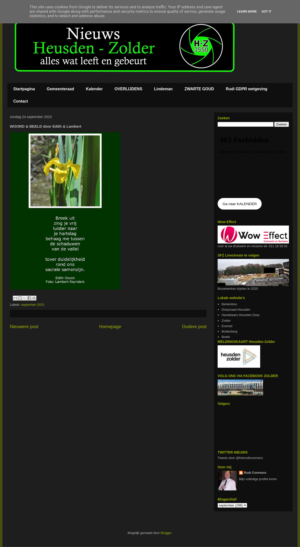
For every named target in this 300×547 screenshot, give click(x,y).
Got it (266, 11)
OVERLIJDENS (128, 89)
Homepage (110, 326)
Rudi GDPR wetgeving (246, 89)
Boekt (226, 337)
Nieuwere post (24, 326)
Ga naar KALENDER (240, 204)
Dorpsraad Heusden (236, 309)
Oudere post (194, 326)
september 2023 (32, 304)
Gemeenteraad (60, 89)
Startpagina (24, 89)
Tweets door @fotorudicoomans (240, 458)
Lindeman (163, 89)
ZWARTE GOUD (199, 89)
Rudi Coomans (255, 472)
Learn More (247, 11)
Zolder (226, 320)
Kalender (94, 89)
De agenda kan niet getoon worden (253, 162)
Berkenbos (229, 304)
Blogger (166, 533)
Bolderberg (229, 331)
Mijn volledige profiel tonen (258, 479)
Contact (20, 101)
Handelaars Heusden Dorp (240, 315)
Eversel (227, 326)
